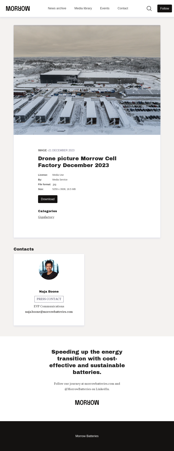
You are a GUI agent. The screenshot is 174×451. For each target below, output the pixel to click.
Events (104, 8)
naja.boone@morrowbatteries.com (49, 312)
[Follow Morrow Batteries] (164, 8)
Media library (83, 8)
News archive (57, 8)
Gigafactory (46, 217)
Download (48, 199)
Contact (123, 8)
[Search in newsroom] (149, 8)
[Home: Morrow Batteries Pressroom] (18, 8)
